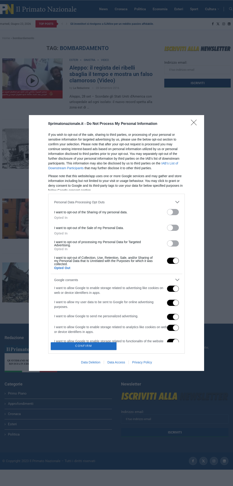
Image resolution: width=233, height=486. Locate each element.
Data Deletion (90, 362)
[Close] (195, 124)
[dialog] (116, 243)
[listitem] (116, 202)
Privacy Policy (142, 362)
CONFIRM (83, 346)
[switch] (173, 212)
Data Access (116, 362)
